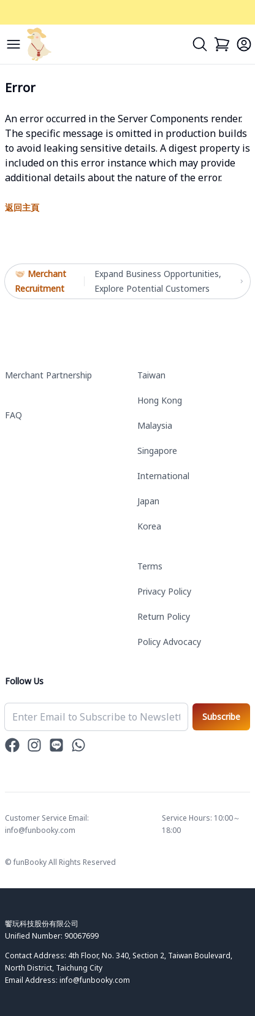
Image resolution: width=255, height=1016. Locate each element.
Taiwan (151, 375)
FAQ (13, 415)
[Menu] (13, 44)
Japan (148, 501)
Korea (149, 526)
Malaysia (154, 425)
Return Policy (163, 616)
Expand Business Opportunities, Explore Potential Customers (167, 281)
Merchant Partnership (48, 375)
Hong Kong (159, 400)
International (163, 476)
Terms (149, 566)
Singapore (157, 450)
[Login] (244, 44)
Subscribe (221, 716)
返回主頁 (22, 207)
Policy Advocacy (169, 641)
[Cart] (222, 44)
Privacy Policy (164, 591)
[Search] (200, 44)
